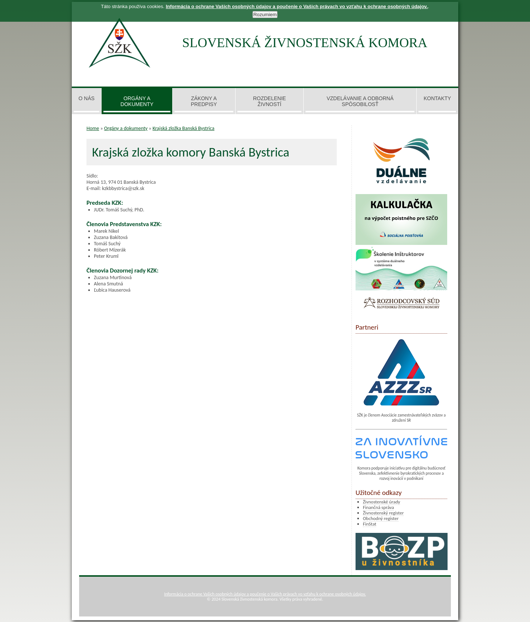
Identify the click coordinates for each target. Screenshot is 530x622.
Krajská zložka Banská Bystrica (183, 128)
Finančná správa (378, 507)
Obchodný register (381, 518)
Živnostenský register (383, 513)
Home (92, 128)
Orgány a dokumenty (126, 128)
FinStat (369, 524)
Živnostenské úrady (381, 502)
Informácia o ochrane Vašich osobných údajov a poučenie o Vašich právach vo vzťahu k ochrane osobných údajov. (265, 594)
